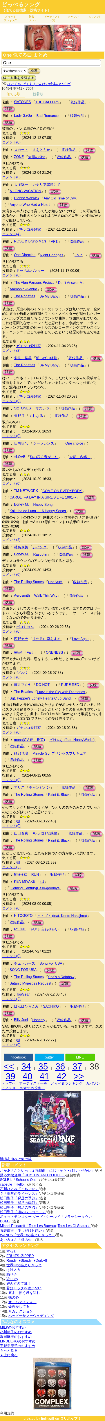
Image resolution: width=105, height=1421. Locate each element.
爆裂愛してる (18, 1306)
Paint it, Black (58, 795)
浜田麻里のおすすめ (16, 1336)
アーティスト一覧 (33, 1083)
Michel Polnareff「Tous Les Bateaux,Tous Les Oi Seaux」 (45, 1226)
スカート (21, 150)
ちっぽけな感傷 (45, 833)
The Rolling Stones (29, 582)
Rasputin (40, 554)
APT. (54, 241)
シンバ (21, 673)
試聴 (8, 109)
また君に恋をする (47, 639)
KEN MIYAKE (24, 881)
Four (78, 255)
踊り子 (11, 1274)
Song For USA (51, 963)
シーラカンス (43, 443)
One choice (74, 443)
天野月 (19, 416)
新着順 (38, 94)
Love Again (80, 639)
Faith (30, 652)
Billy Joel (21, 1020)
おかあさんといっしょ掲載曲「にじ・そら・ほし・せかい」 (47, 1170)
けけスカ (13, 1270)
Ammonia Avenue (23, 289)
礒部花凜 (21, 753)
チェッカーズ (24, 963)
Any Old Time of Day (60, 198)
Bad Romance (47, 116)
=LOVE (19, 457)
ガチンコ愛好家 (28, 229)
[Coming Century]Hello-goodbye (35, 888)
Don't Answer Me (71, 283)
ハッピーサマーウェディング (31, 1316)
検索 (34, 71)
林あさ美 (21, 547)
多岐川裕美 (23, 358)
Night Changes (51, 255)
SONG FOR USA (23, 970)
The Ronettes (24, 296)
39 (10, 1076)
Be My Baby (49, 296)
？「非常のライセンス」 (19, 1193)
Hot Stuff (55, 582)
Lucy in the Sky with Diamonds (61, 692)
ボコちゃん (25, 627)
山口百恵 (21, 833)
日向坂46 (21, 443)
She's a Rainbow (61, 977)
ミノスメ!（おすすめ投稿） (23, 1088)
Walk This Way (45, 595)
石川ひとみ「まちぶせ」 (19, 1189)
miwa (18, 652)
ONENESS (54, 652)
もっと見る (9, 1350)
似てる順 (13, 94)
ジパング (40, 547)
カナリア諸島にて (47, 185)
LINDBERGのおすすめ (18, 1341)
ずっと (11, 1251)
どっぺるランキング (66, 1083)
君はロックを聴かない (24, 1288)
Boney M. (21, 504)
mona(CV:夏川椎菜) (29, 740)
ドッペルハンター (30, 271)
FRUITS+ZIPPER (20, 1256)
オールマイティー (22, 1302)
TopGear (23, 994)
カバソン (73, 16)
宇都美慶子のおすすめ (17, 1346)
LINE (80, 1057)
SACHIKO (51, 1006)
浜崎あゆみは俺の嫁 (16, 1159)
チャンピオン (39, 787)
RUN (35, 874)
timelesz (20, 874)
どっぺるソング (21, 4)
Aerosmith (22, 595)
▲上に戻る (9, 1355)
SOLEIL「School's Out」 (19, 1180)
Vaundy (12, 1279)
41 (44, 1076)
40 (28, 1076)
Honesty (38, 1020)
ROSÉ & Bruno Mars (30, 241)
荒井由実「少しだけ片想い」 (23, 1230)
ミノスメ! (94, 16)
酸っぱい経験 (46, 358)
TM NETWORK (26, 491)
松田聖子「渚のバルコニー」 (23, 1212)
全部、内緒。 (80, 457)
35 (43, 1066)
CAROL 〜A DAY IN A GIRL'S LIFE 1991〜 (43, 497)
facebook (18, 1057)
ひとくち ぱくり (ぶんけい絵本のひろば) (39, 84)
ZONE (19, 157)
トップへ (9, 1083)
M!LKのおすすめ (13, 1327)
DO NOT (43, 685)
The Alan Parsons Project (34, 282)
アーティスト (52, 18)
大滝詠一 (21, 185)
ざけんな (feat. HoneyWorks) (72, 740)
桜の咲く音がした (44, 457)
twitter (49, 1057)
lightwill (47, 1418)
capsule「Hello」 (13, 1184)
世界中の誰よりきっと (24, 1265)
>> (79, 1076)
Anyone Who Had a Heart (30, 204)
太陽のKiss (36, 157)
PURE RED (70, 685)
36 (60, 1066)
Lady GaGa (23, 115)
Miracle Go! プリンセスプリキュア (60, 753)
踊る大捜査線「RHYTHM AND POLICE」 (32, 1175)
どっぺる (10, 18)
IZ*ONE (20, 929)
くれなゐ (36, 416)
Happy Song (42, 504)
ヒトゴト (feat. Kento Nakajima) (62, 916)
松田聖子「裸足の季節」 (19, 1198)
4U (42, 882)
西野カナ (21, 639)
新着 (31, 18)
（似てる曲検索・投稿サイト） (26, 10)
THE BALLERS (47, 102)
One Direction (25, 255)
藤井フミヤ (23, 685)
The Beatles (23, 692)
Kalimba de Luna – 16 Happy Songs (38, 511)
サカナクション (20, 1311)
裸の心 (13, 1297)
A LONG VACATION (25, 191)
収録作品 (78, 102)
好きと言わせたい (45, 929)
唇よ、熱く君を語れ (24, 1293)
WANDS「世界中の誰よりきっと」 (27, 1235)
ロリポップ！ (70, 1418)
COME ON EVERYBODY (62, 491)
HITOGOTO (23, 915)
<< (9, 1066)
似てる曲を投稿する (18, 78)
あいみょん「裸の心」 (17, 1240)
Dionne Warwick (26, 198)
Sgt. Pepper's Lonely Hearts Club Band (40, 698)
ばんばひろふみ (26, 1006)
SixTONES (22, 102)
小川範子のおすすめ (16, 1332)
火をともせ (41, 150)
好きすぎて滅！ (18, 1283)
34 (26, 1066)
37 (77, 1066)
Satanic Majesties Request (30, 983)
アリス (19, 787)
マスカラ (42, 408)
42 (62, 1076)
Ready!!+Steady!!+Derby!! (26, 1260)
